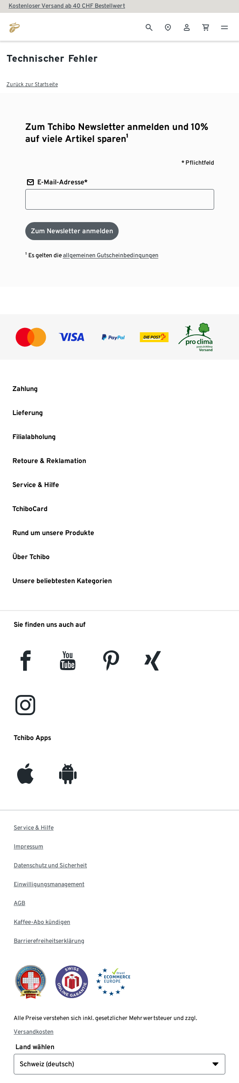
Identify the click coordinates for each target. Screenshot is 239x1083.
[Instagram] (25, 710)
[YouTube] (68, 665)
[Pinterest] (110, 665)
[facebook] (25, 665)
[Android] (68, 778)
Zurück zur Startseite (32, 84)
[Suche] (149, 26)
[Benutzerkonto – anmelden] (186, 26)
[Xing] (152, 665)
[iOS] (25, 778)
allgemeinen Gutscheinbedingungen (110, 255)
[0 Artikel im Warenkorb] (205, 26)
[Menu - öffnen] (224, 26)
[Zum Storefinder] (167, 26)
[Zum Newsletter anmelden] (72, 231)
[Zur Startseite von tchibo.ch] (14, 26)
